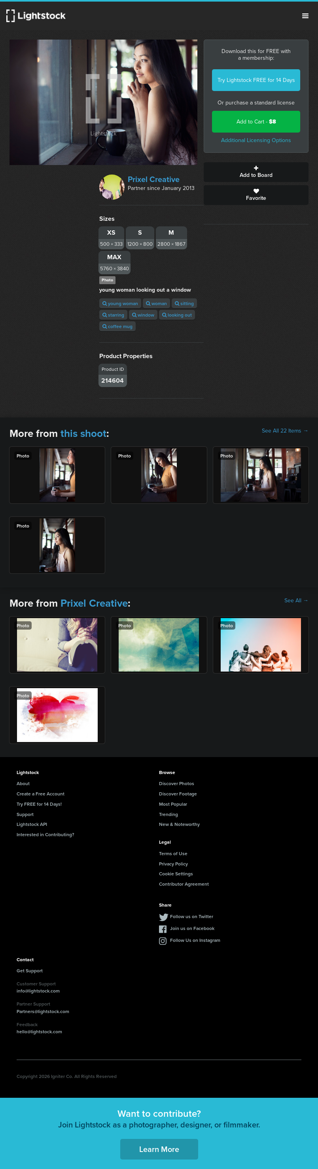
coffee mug (117, 326)
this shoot (83, 433)
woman (156, 303)
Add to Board (256, 172)
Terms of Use (173, 853)
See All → (296, 601)
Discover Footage (178, 793)
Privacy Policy (173, 863)
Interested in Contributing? (45, 834)
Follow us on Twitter (191, 916)
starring (113, 314)
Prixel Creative (154, 179)
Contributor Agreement (184, 884)
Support (25, 814)
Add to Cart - (256, 122)
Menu (305, 15)
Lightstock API (32, 824)
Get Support (30, 970)
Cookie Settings (176, 873)
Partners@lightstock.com (43, 1011)
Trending (168, 814)
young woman (120, 303)
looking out (177, 314)
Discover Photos (176, 783)
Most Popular (173, 804)
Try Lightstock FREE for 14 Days (256, 80)
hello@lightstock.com (39, 1031)
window (143, 314)
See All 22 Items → (285, 431)
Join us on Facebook (192, 928)
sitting (184, 303)
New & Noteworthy (179, 824)
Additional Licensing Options (256, 140)
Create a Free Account (40, 793)
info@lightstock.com (38, 990)
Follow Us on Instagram (195, 940)
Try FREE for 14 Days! (39, 804)
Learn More (159, 1149)
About (23, 783)
